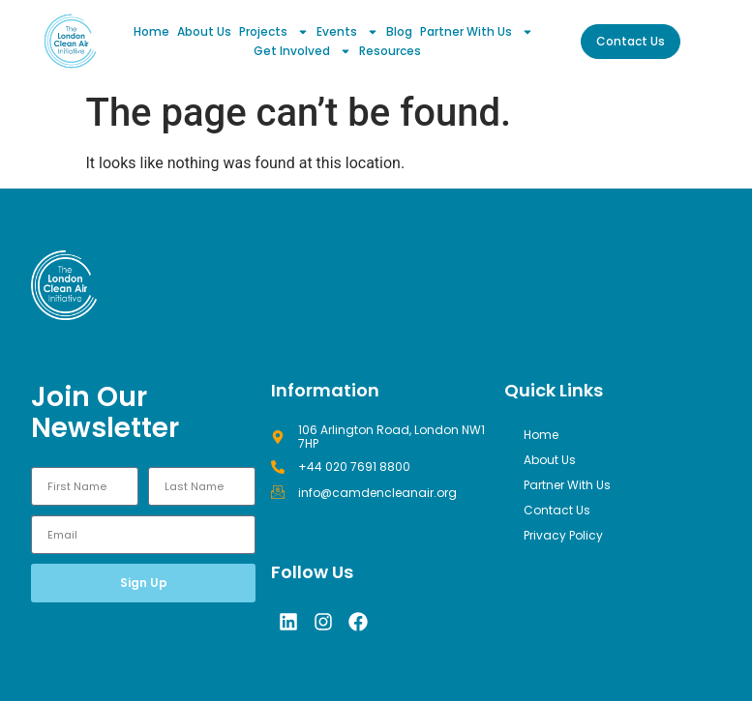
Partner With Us (476, 32)
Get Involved (302, 51)
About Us (204, 31)
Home (151, 31)
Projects (274, 32)
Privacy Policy (563, 535)
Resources (390, 51)
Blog (399, 31)
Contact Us (557, 510)
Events (347, 32)
